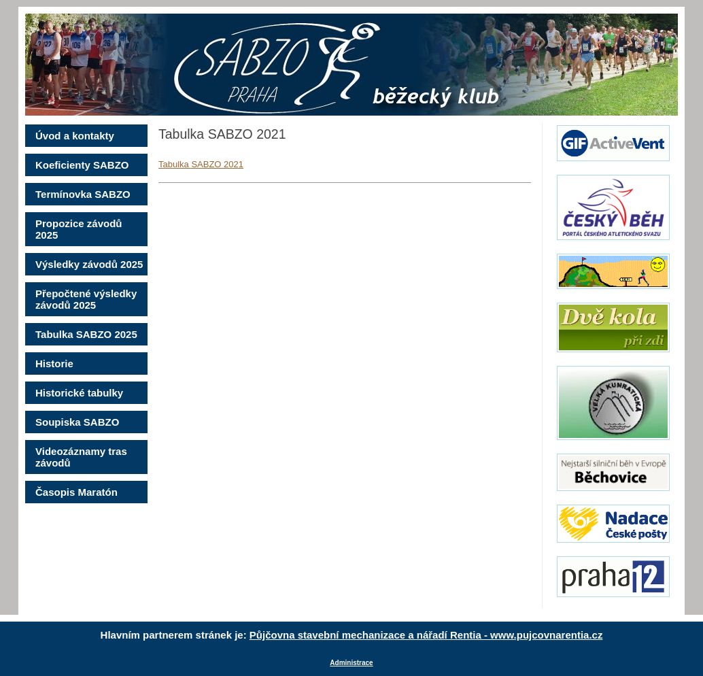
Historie (54, 363)
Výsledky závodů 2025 (89, 264)
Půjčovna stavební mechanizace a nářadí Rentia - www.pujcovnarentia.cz (426, 635)
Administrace (351, 662)
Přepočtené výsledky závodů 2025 (86, 299)
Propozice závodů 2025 (78, 229)
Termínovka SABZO (83, 194)
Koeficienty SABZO (82, 165)
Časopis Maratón (76, 492)
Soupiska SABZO (77, 422)
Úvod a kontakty (74, 135)
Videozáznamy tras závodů (81, 457)
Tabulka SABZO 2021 (200, 164)
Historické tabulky (79, 393)
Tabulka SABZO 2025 (86, 334)
